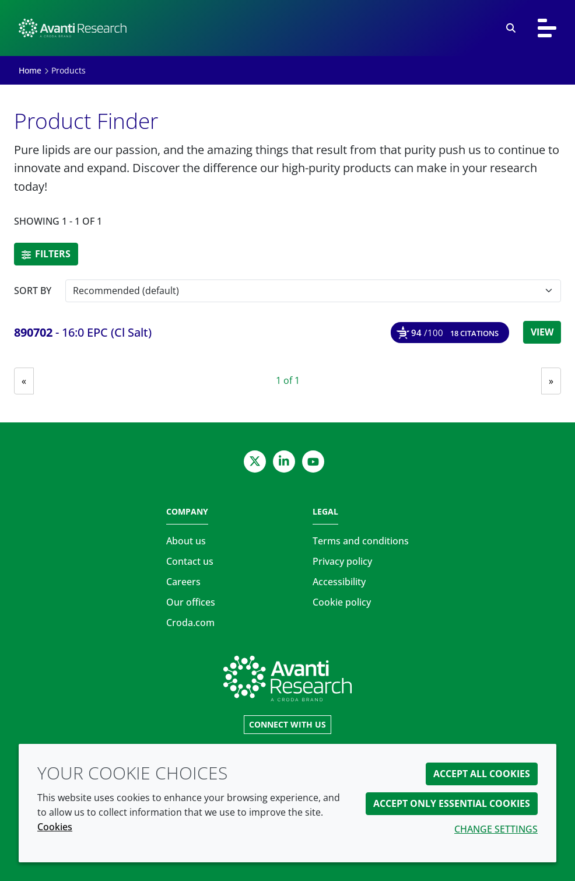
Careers (183, 581)
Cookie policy (342, 602)
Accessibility (339, 581)
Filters (46, 253)
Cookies (54, 826)
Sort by (32, 290)
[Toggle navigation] (547, 28)
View (542, 332)
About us (186, 540)
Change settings (496, 829)
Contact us (189, 561)
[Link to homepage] (287, 678)
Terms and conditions (361, 540)
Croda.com (190, 622)
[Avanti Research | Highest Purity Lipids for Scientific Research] (73, 28)
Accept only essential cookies (451, 803)
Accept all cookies (481, 773)
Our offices (190, 602)
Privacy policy (342, 561)
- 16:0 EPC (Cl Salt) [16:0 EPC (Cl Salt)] (83, 332)
